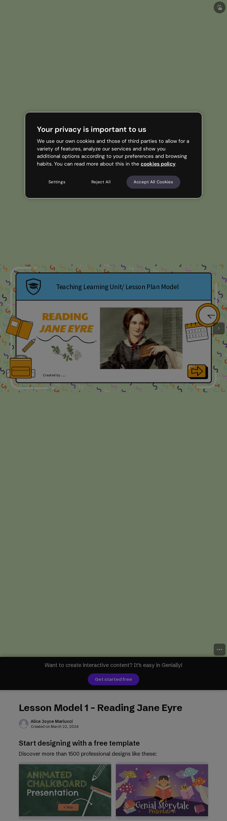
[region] (113, 155)
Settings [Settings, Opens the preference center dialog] (57, 181)
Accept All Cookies (153, 181)
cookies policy (158, 164)
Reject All (101, 181)
